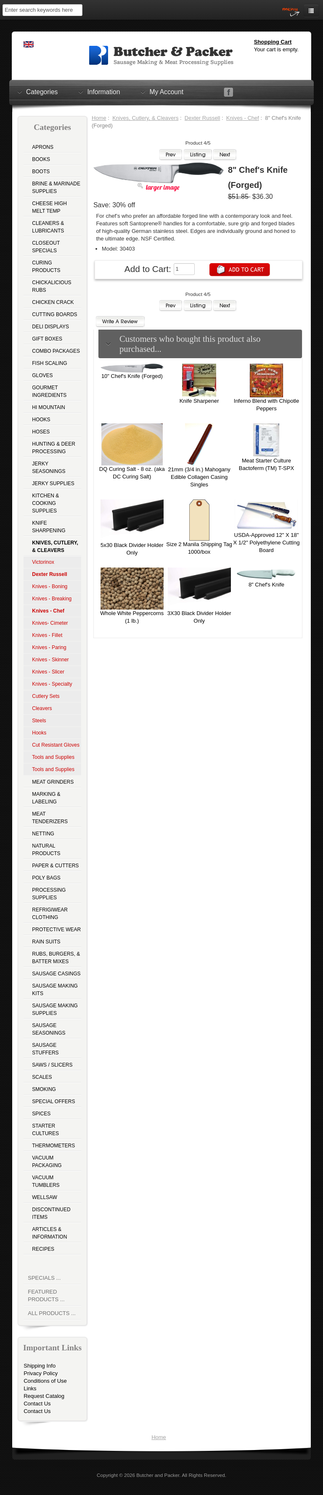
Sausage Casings (56, 974)
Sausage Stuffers (45, 1049)
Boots (41, 171)
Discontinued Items (51, 1213)
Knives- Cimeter (50, 623)
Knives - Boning (49, 586)
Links (30, 1388)
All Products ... (52, 1313)
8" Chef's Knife (266, 584)
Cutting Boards (54, 314)
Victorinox (43, 562)
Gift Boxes (47, 339)
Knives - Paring (49, 647)
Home (99, 118)
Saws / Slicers (52, 1065)
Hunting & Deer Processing (53, 447)
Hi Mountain (48, 407)
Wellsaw (44, 1197)
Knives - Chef (242, 118)
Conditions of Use (45, 1381)
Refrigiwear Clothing (50, 913)
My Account (166, 91)
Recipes (43, 1249)
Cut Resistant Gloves (55, 745)
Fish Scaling (49, 363)
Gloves (42, 375)
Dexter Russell (202, 118)
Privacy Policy (41, 1373)
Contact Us (37, 1403)
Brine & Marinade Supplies (56, 187)
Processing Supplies (49, 894)
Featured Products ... (46, 1295)
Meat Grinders (53, 782)
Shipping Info (40, 1366)
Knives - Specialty (52, 684)
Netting (43, 834)
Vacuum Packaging (46, 1161)
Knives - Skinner (50, 660)
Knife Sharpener (199, 401)
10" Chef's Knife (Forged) (132, 376)
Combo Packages (56, 351)
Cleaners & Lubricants (48, 227)
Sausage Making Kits (55, 989)
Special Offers (53, 1101)
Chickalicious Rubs (51, 286)
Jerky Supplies (53, 483)
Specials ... (44, 1278)
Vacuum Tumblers (45, 1181)
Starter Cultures (45, 1129)
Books (41, 159)
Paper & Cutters (55, 866)
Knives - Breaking (51, 599)
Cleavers (42, 708)
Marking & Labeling (46, 798)
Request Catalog (44, 1396)
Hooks (41, 420)
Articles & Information (49, 1233)
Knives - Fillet (47, 635)
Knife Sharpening (48, 527)
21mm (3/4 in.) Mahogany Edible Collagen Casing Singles (199, 477)
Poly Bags (46, 878)
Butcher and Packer (157, 1475)
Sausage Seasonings (48, 1029)
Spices (41, 1114)
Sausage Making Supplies (55, 1009)
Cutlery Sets (45, 696)
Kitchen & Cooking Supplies (45, 503)
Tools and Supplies (53, 757)
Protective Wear (56, 929)
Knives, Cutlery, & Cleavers (145, 118)
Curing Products (46, 266)
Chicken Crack (53, 302)
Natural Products (46, 849)
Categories (42, 91)
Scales (42, 1077)
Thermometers (53, 1146)
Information (103, 91)
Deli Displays (50, 327)
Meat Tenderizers (50, 817)
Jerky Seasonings (48, 467)
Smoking (44, 1089)
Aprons (42, 147)
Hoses (41, 432)
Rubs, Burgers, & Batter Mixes (56, 957)
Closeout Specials (46, 247)
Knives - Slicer (48, 672)
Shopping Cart (273, 42)
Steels (39, 721)
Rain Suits (46, 942)
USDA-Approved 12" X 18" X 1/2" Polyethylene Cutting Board (266, 542)
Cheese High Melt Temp (49, 207)
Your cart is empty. (276, 49)
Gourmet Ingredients (49, 391)
